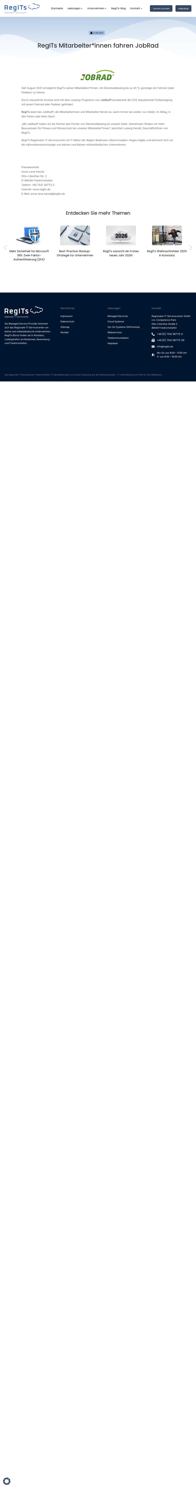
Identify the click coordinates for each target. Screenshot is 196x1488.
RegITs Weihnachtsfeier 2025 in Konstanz (167, 253)
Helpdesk (183, 8)
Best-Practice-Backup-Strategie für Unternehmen (75, 253)
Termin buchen (161, 8)
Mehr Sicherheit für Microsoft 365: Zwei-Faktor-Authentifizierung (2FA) (29, 255)
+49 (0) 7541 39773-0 (170, 334)
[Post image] (29, 235)
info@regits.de (165, 346)
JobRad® (105, 100)
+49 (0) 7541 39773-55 (170, 340)
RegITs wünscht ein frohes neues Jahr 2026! (121, 253)
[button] (6, 1481)
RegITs (25, 111)
